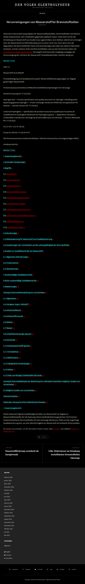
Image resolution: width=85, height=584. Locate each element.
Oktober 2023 (8, 513)
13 (12, 352)
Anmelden (56, 429)
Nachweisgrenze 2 (12, 186)
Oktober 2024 (8, 490)
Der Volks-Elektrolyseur (42, 5)
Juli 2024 (6, 493)
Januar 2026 (8, 480)
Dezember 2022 (9, 522)
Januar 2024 (8, 506)
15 (20, 390)
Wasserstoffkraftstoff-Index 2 (16, 198)
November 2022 (9, 526)
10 (21, 280)
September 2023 (9, 516)
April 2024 (7, 500)
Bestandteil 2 (10, 174)
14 (23, 375)
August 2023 (8, 519)
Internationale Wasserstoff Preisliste (18, 52)
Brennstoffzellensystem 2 (15, 192)
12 (9, 328)
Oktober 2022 (8, 529)
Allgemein (43, 437)
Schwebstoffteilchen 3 (13, 221)
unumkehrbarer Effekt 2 (14, 203)
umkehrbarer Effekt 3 (14, 227)
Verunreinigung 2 (11, 180)
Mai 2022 (7, 535)
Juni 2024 (7, 497)
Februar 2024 (8, 503)
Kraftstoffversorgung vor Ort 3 (17, 209)
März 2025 (7, 484)
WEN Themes (57, 579)
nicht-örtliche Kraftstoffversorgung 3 (19, 215)
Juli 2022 (6, 532)
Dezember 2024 (9, 487)
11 (13, 310)
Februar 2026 (8, 477)
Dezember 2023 (9, 509)
